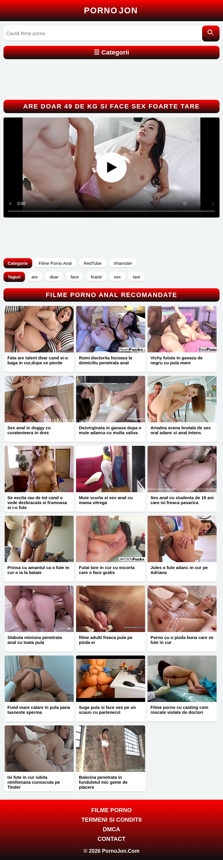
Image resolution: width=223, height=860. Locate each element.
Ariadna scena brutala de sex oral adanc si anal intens (180, 430)
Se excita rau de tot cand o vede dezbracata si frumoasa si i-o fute (37, 502)
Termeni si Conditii (111, 819)
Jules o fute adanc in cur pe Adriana (179, 570)
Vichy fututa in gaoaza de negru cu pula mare (176, 360)
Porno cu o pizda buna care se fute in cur (181, 640)
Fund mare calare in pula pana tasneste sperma (39, 710)
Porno (111, 10)
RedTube (92, 263)
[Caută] (211, 33)
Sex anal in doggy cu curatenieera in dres (29, 430)
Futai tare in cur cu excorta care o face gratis (107, 570)
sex (117, 276)
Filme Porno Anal (55, 263)
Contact (111, 839)
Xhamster (123, 263)
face (75, 276)
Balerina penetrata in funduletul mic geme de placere (103, 782)
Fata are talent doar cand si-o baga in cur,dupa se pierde (38, 360)
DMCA (111, 829)
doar (54, 276)
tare (136, 276)
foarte (96, 276)
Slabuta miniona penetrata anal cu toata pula (35, 640)
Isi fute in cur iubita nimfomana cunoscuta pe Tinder (34, 782)
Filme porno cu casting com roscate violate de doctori (179, 710)
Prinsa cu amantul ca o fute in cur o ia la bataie (38, 570)
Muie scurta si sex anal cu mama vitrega (106, 500)
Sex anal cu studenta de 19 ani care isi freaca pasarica (182, 500)
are (34, 276)
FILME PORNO (111, 810)
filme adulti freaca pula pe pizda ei (105, 640)
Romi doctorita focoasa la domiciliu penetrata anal (105, 360)
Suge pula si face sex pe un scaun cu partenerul (107, 710)
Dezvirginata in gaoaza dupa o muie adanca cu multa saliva (110, 430)
